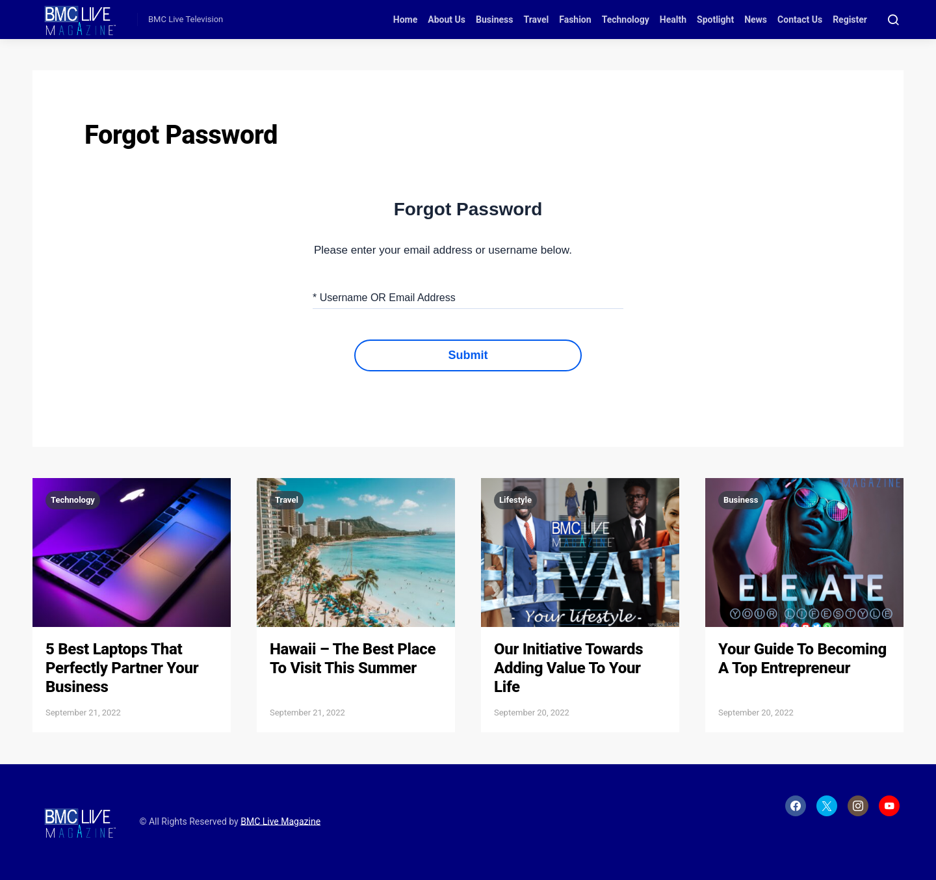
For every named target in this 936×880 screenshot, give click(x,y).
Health (673, 19)
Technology (625, 19)
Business (494, 19)
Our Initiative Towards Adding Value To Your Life (568, 668)
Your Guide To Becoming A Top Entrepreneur (802, 658)
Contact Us (799, 19)
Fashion (575, 19)
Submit (468, 355)
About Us (446, 19)
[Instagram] (858, 805)
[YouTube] (889, 805)
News (755, 19)
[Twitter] (826, 805)
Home (405, 19)
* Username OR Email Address (384, 297)
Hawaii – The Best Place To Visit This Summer (353, 658)
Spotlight (715, 19)
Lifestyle (515, 500)
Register (850, 19)
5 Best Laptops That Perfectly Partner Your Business (122, 668)
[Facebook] (795, 805)
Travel (536, 19)
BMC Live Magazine (280, 821)
